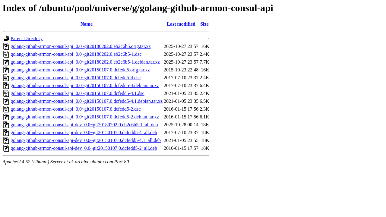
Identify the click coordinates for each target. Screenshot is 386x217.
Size (204, 24)
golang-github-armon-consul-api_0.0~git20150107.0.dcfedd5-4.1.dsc (77, 93)
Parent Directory (27, 38)
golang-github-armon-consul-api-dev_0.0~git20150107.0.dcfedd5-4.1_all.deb (86, 140)
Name (87, 24)
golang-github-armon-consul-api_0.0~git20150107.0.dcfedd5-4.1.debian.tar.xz (87, 101)
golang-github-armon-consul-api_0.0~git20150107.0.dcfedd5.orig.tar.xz (80, 69)
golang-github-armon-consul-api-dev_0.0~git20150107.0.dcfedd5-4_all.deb (84, 132)
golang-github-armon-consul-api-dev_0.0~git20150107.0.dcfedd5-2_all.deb (84, 148)
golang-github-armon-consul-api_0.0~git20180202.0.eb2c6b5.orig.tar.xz (81, 46)
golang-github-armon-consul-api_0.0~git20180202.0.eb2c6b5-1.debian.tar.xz (85, 61)
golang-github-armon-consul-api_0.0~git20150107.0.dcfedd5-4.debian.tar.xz (85, 85)
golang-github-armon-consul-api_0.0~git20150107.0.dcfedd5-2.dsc (76, 109)
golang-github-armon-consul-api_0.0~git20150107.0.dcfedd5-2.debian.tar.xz (85, 116)
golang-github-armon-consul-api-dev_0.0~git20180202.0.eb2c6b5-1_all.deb (84, 124)
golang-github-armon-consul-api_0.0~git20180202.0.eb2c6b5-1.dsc (76, 54)
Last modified (181, 24)
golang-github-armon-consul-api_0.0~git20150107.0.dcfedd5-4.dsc (76, 77)
